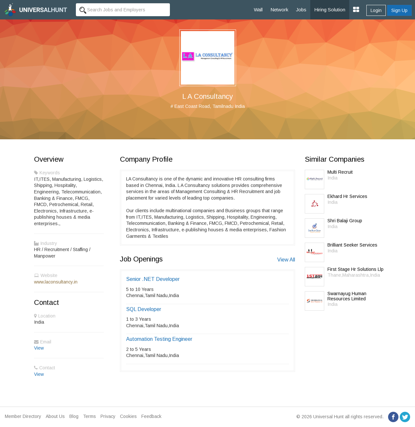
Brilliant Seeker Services (352, 245)
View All (286, 259)
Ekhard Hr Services (347, 196)
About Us (55, 416)
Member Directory (23, 416)
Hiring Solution (329, 9)
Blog (73, 416)
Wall (258, 9)
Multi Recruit (340, 172)
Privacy (108, 416)
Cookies (128, 416)
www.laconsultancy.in (55, 281)
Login (376, 10)
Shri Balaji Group (344, 220)
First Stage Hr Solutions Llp (355, 269)
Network (279, 9)
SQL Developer (143, 309)
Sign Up (399, 10)
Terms (89, 416)
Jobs (301, 9)
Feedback (151, 416)
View (39, 348)
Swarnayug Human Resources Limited (346, 296)
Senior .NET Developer (153, 279)
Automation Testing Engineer (159, 339)
